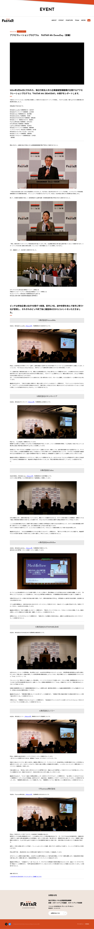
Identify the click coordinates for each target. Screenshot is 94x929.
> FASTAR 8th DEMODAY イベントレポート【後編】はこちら (26, 876)
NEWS (83, 20)
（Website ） (29, 326)
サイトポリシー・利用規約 (83, 924)
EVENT (61, 20)
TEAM (77, 20)
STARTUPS (69, 20)
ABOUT (54, 20)
